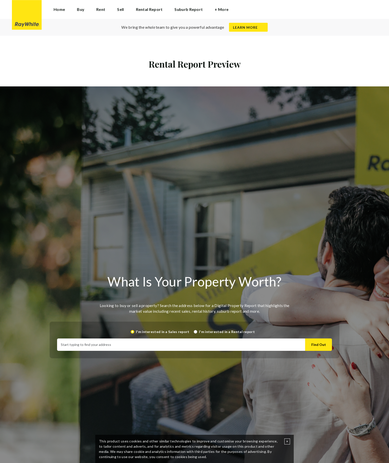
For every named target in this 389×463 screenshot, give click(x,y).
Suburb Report (188, 9)
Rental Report (149, 9)
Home (59, 9)
